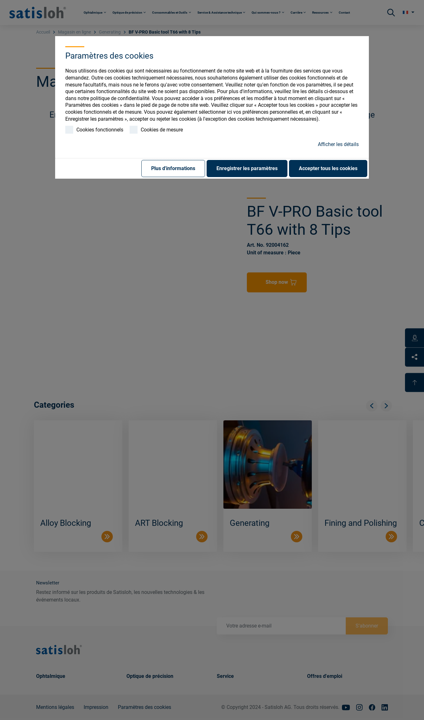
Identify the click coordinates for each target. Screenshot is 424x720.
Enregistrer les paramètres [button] (247, 168)
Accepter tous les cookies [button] (328, 168)
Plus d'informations (173, 168)
